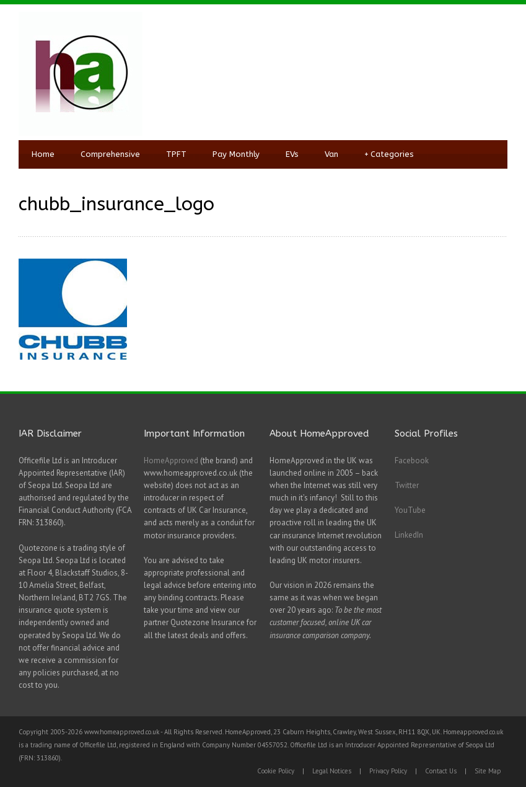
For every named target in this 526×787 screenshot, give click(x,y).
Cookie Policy (275, 771)
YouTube (410, 510)
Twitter (407, 485)
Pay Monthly (236, 154)
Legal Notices (331, 771)
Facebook (412, 460)
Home (43, 154)
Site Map (488, 771)
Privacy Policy (388, 771)
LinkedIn (409, 535)
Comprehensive (110, 154)
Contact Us (441, 771)
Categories (389, 154)
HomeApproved (171, 460)
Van (331, 154)
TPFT (176, 154)
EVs (292, 154)
